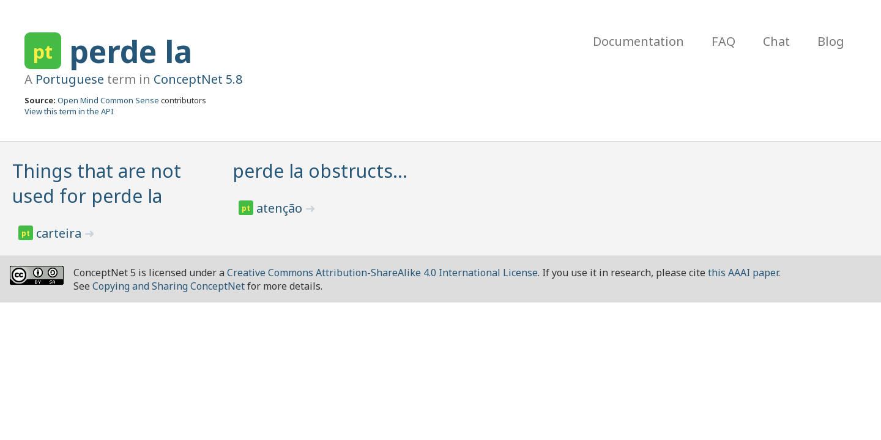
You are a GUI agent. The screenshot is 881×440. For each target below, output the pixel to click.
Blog (830, 41)
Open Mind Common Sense (108, 100)
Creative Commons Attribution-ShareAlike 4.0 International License (382, 272)
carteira (60, 233)
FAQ (723, 41)
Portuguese (69, 79)
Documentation (638, 41)
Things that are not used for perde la (96, 183)
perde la (130, 51)
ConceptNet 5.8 (198, 79)
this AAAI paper (743, 272)
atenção (280, 208)
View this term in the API (69, 111)
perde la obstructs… (319, 170)
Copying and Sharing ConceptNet (168, 286)
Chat (776, 41)
